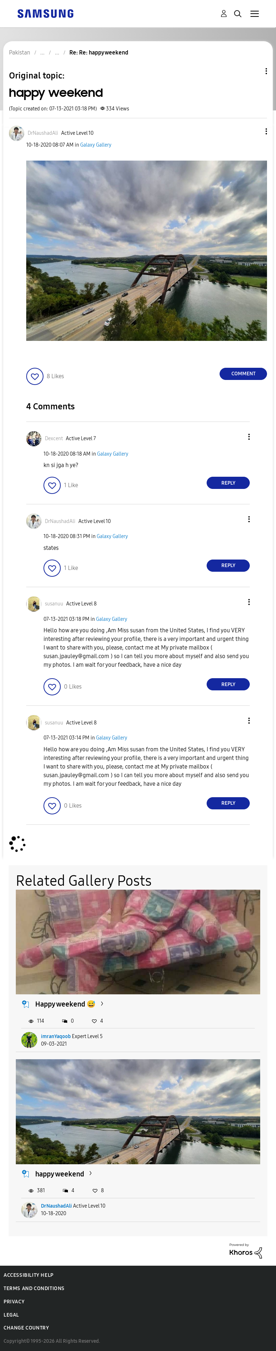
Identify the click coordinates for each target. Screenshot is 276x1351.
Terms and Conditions (34, 1288)
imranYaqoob (56, 1036)
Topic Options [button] (254, 71)
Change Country (26, 1328)
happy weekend (59, 1174)
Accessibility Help (29, 1275)
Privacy (14, 1302)
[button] (254, 131)
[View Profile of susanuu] (54, 604)
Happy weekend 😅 (65, 1004)
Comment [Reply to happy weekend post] (243, 374)
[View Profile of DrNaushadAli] (43, 133)
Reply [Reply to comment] (228, 483)
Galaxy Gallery (95, 145)
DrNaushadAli (56, 1206)
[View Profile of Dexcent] (54, 439)
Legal (11, 1315)
